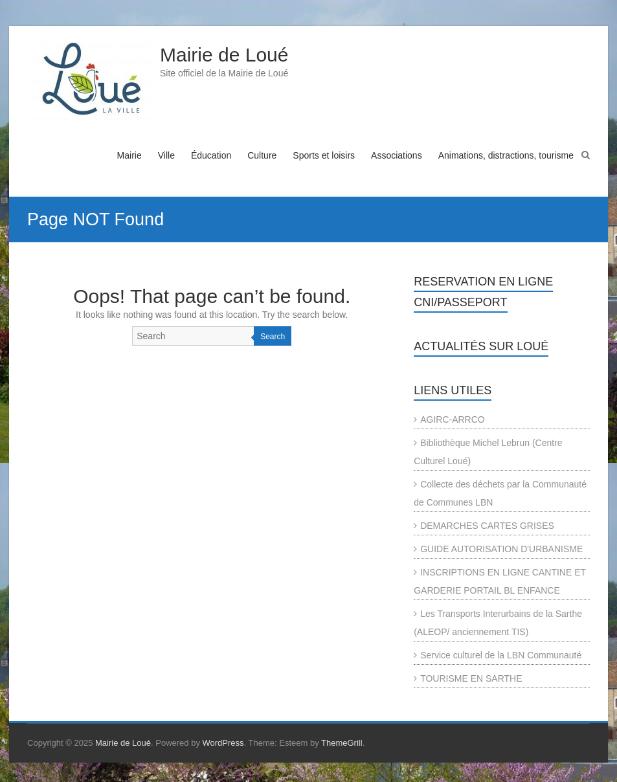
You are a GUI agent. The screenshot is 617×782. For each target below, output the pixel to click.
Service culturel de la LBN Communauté (500, 655)
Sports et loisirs (324, 155)
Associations (396, 155)
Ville (166, 155)
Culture (261, 155)
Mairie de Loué (224, 54)
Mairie (129, 155)
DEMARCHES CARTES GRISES (487, 525)
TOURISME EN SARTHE (471, 678)
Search (272, 336)
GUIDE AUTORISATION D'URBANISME (501, 549)
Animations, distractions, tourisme (506, 155)
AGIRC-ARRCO (452, 419)
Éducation (211, 155)
